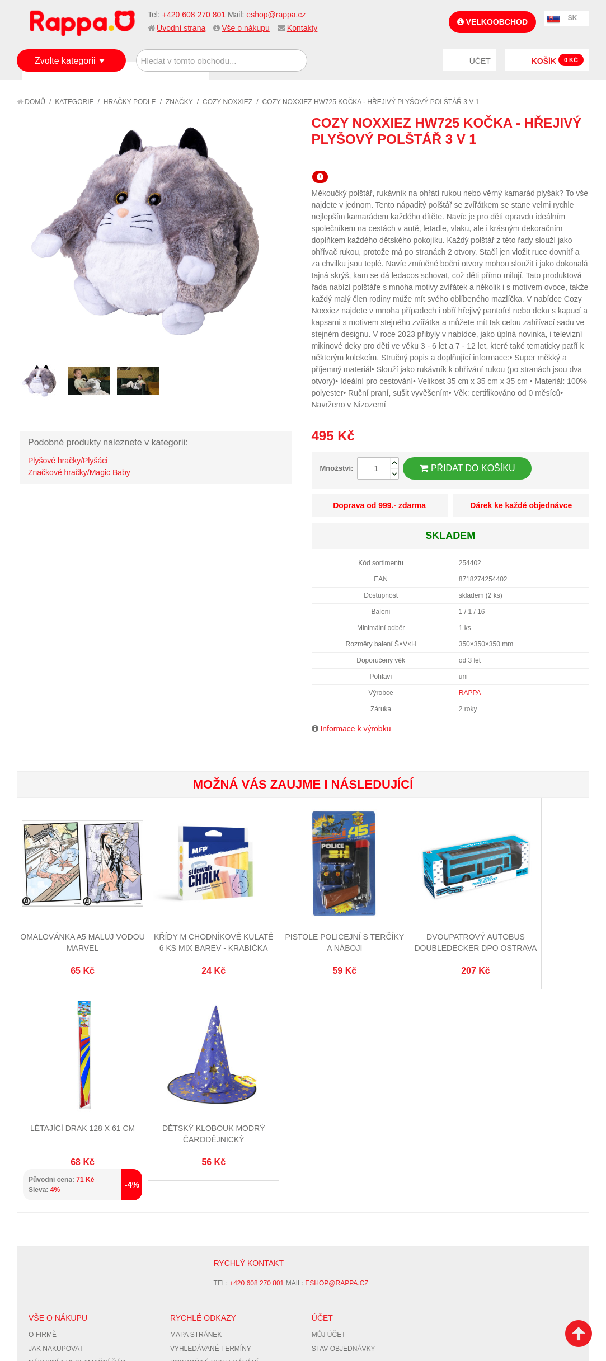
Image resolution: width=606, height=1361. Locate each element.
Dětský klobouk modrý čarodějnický (541, 912)
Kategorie (74, 102)
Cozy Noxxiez (227, 102)
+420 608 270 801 (194, 14)
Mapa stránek (196, 1128)
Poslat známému (533, 159)
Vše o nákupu (246, 28)
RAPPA (470, 693)
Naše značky (52, 1197)
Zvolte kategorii (65, 60)
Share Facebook (555, 159)
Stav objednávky (343, 1142)
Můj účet (329, 1128)
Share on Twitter (578, 159)
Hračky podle (130, 102)
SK (572, 18)
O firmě (43, 1128)
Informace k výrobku (355, 728)
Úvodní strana (181, 28)
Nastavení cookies (275, 1283)
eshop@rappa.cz (276, 14)
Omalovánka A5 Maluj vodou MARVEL (65, 912)
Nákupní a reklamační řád (77, 1156)
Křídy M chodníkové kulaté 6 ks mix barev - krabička (160, 912)
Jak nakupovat (56, 1142)
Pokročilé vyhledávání (214, 1156)
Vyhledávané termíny (210, 1142)
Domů (31, 102)
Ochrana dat (53, 1184)
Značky (179, 102)
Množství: (337, 468)
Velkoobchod (492, 21)
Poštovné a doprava (67, 1170)
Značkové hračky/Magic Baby (79, 472)
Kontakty (302, 28)
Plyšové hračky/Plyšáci (67, 460)
